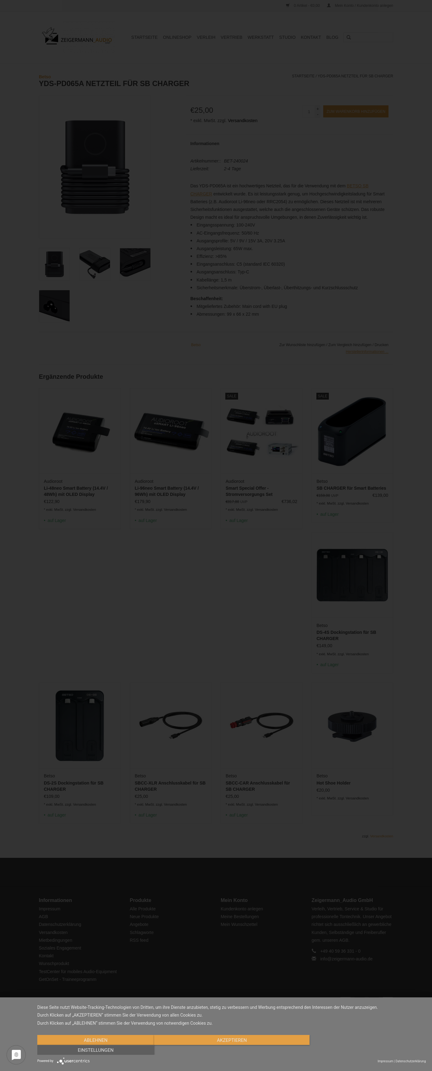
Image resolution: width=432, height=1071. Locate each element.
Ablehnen (95, 1050)
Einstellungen (367, 1050)
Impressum (385, 1061)
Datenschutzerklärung (411, 1061)
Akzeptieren (231, 1050)
